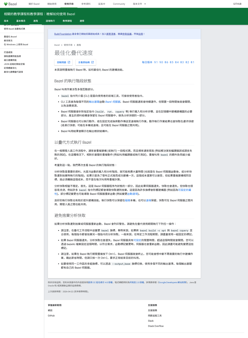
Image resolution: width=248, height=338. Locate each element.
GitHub (237, 4)
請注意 (65, 254)
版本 (6, 21)
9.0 (161, 62)
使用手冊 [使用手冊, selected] (69, 4)
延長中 (101, 4)
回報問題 (63, 62)
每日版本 (147, 62)
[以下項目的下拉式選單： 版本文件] (146, 4)
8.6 (166, 62)
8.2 (187, 62)
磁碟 (127, 200)
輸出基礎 (94, 101)
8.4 (177, 62)
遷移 (82, 21)
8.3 (182, 62)
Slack (151, 321)
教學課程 (67, 21)
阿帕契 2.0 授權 (137, 282)
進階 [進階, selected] (35, 21)
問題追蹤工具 (155, 315)
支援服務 (152, 310)
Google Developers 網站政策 (172, 282)
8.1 (192, 62)
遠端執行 (50, 21)
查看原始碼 (86, 62)
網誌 (50, 310)
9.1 (156, 62)
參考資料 (86, 4)
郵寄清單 (111, 34)
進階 (79, 45)
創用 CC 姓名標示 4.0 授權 (100, 282)
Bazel (57, 45)
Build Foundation (63, 34)
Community (119, 4)
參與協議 (127, 34)
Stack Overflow (156, 326)
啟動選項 (132, 193)
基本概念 (20, 21)
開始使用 (52, 4)
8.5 (171, 62)
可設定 (137, 240)
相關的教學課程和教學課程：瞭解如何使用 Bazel (39, 14)
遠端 (148, 200)
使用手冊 (68, 45)
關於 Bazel (34, 4)
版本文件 (137, 4)
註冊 (140, 34)
